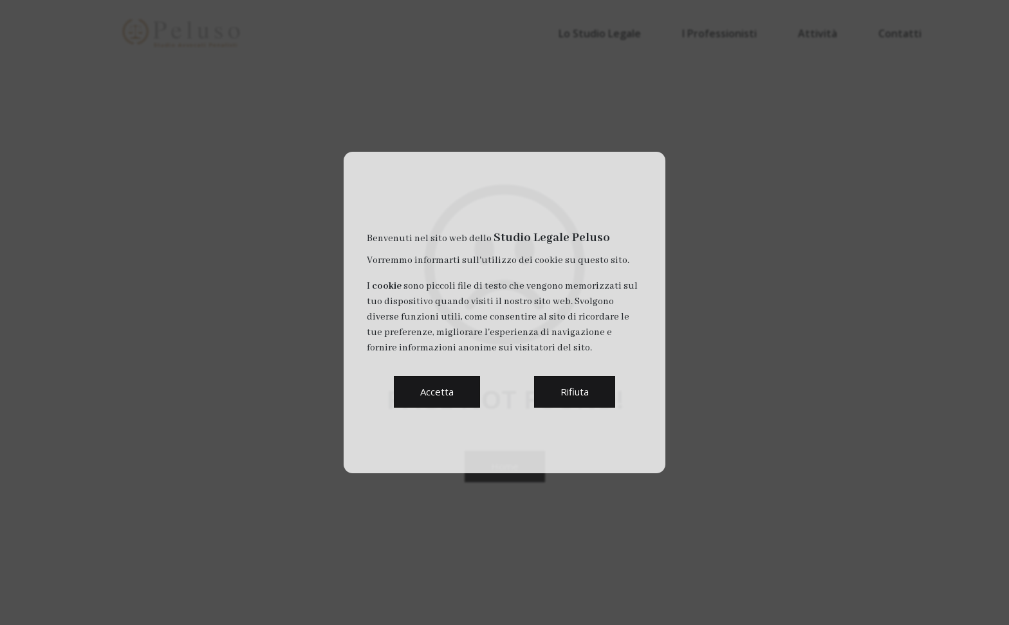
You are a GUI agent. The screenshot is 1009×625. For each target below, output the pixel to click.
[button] (437, 392)
